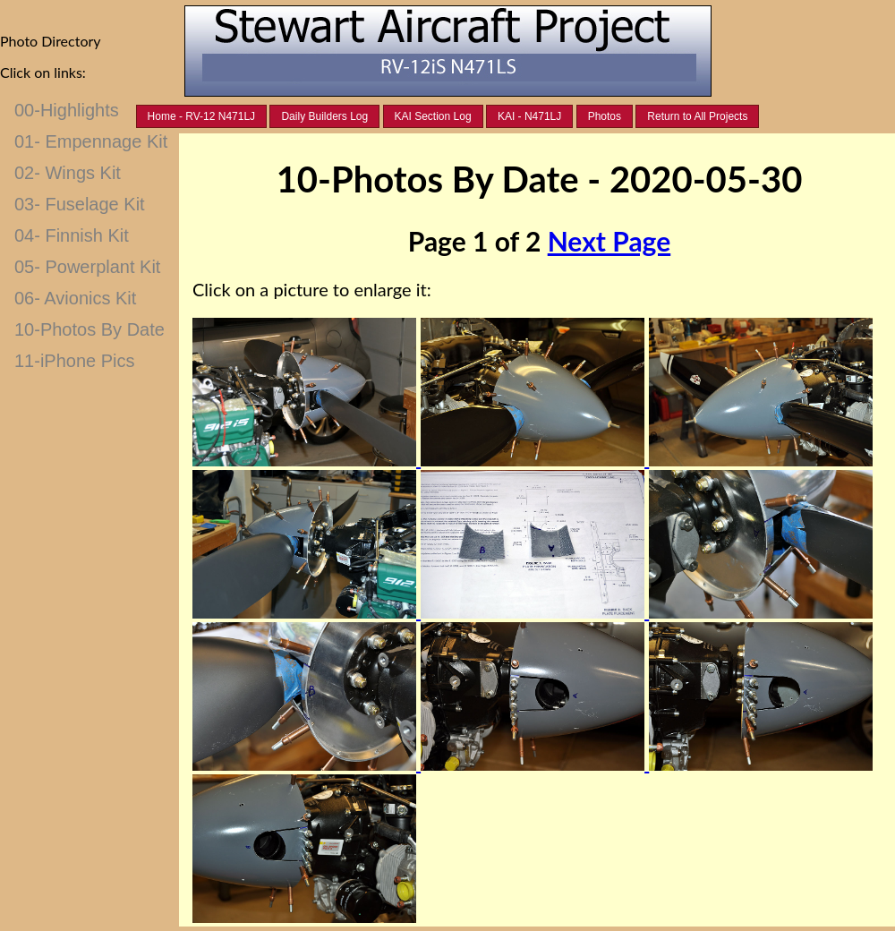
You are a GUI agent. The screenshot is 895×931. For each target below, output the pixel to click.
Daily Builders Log (324, 116)
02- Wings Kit (67, 173)
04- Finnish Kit (71, 235)
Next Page (609, 241)
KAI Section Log (433, 116)
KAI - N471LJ (529, 116)
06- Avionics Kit (75, 298)
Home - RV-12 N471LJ (202, 116)
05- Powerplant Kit (87, 267)
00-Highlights (66, 110)
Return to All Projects (697, 116)
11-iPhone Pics (74, 361)
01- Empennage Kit (90, 141)
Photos (604, 116)
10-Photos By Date (89, 329)
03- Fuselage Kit (79, 204)
